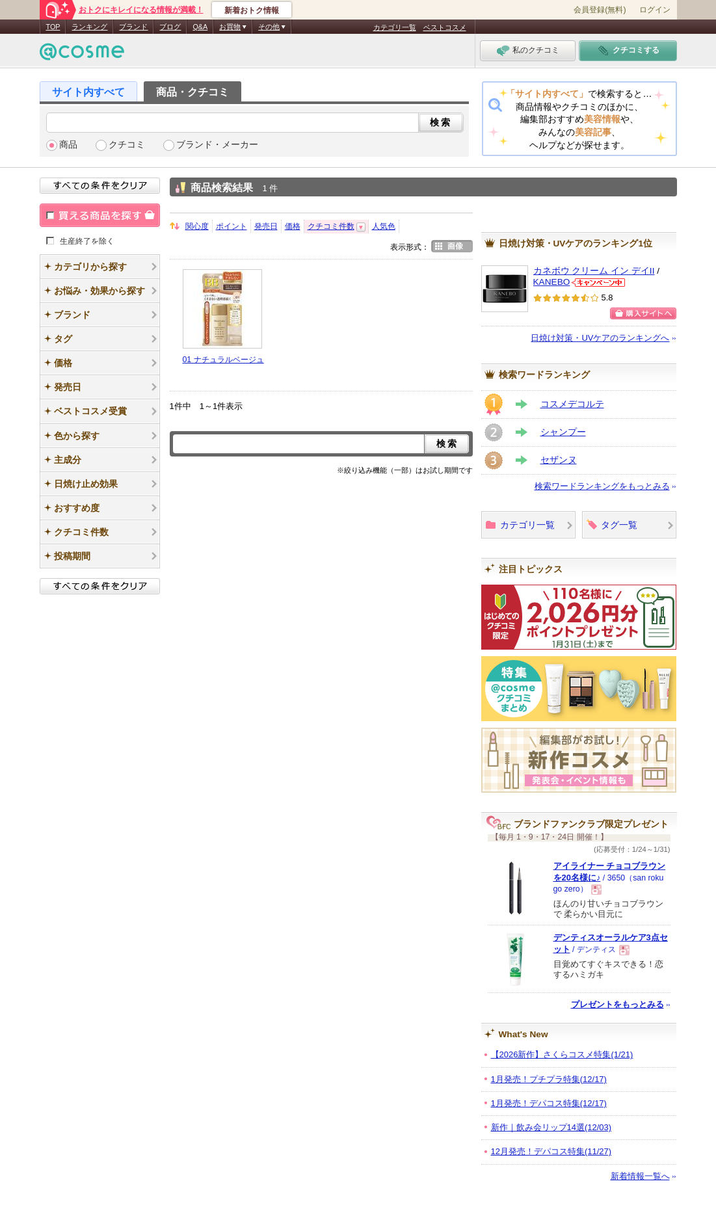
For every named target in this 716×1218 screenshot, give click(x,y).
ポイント (231, 226)
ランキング (89, 27)
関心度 (197, 226)
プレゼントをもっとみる (617, 1004)
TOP (53, 27)
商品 (68, 145)
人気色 (383, 226)
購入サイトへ (643, 313)
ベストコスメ (444, 27)
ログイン (654, 9)
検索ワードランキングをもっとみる (602, 486)
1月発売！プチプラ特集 (549, 1079)
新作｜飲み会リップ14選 (551, 1127)
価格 (292, 226)
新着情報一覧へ (640, 1176)
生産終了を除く (87, 241)
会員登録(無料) (600, 9)
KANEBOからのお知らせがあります (598, 282)
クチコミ (127, 145)
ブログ (170, 27)
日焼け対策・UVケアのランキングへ (600, 338)
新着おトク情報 (251, 10)
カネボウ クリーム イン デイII (594, 271)
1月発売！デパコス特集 (549, 1103)
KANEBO (551, 282)
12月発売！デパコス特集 (551, 1151)
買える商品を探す (100, 215)
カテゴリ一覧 (394, 27)
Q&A (199, 27)
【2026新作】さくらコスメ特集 (562, 1054)
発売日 (266, 226)
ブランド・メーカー (217, 145)
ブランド (133, 27)
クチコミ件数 (331, 226)
